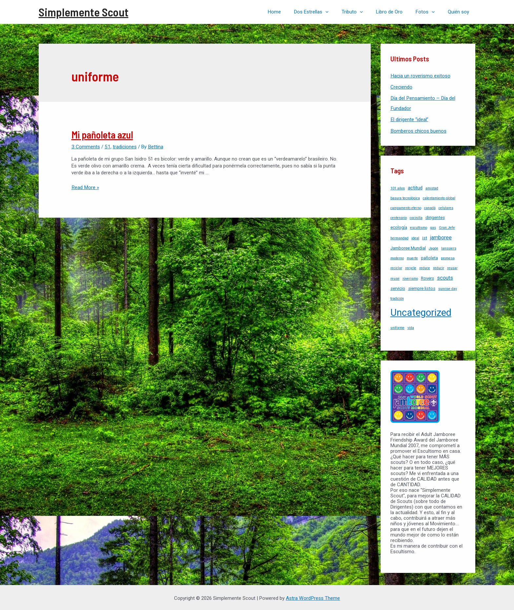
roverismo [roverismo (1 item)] (410, 277)
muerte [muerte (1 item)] (412, 257)
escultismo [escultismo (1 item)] (418, 226)
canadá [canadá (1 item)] (430, 207)
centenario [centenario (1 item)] (398, 216)
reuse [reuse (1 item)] (395, 277)
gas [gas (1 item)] (433, 226)
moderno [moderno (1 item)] (397, 257)
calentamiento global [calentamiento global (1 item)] (439, 197)
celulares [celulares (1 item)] (446, 207)
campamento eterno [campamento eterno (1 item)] (405, 207)
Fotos (430, 11)
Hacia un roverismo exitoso (420, 76)
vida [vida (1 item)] (410, 326)
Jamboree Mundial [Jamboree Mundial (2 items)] (408, 246)
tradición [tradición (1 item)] (397, 297)
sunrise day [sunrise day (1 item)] (447, 287)
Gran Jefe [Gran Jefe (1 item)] (447, 226)
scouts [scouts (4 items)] (445, 276)
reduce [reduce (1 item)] (424, 267)
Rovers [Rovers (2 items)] (427, 276)
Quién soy (460, 12)
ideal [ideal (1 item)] (415, 237)
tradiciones (124, 146)
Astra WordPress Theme (313, 597)
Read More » (84, 187)
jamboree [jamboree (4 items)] (441, 236)
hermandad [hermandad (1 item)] (399, 237)
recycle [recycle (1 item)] (410, 267)
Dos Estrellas (326, 11)
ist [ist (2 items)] (424, 236)
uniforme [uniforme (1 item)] (397, 326)
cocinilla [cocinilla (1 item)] (416, 216)
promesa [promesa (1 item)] (448, 257)
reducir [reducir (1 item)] (438, 267)
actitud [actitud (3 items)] (415, 186)
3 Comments (85, 146)
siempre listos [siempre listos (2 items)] (421, 287)
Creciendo (401, 87)
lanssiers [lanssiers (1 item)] (448, 247)
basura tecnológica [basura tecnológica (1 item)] (405, 197)
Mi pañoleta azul (102, 135)
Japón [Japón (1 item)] (433, 247)
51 (106, 146)
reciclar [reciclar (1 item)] (396, 267)
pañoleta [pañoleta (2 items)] (429, 256)
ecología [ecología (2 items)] (398, 226)
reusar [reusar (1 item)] (452, 267)
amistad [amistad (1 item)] (431, 187)
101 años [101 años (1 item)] (397, 187)
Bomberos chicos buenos (418, 130)
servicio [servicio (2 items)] (397, 287)
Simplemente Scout (83, 12)
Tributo (363, 11)
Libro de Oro (397, 12)
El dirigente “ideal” (409, 119)
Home (292, 12)
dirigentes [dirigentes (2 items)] (435, 216)
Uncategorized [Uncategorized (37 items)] (420, 311)
